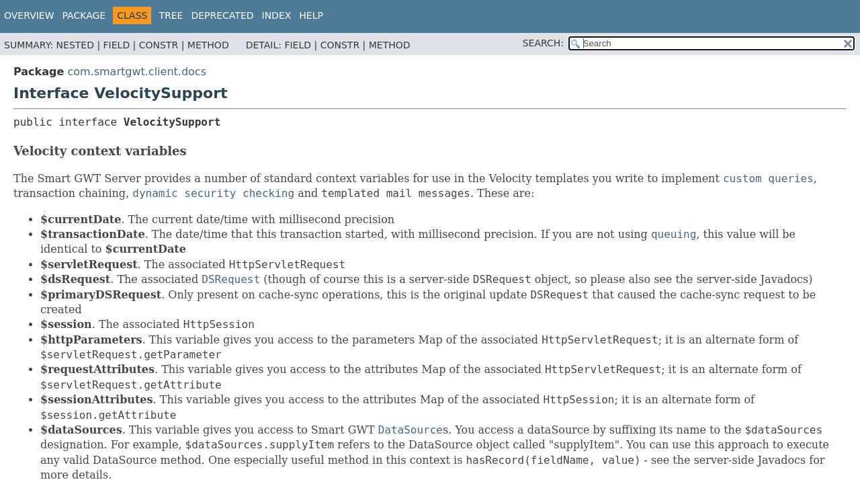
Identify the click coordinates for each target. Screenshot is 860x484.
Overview (29, 15)
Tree (171, 15)
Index (277, 15)
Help (311, 15)
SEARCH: (543, 43)
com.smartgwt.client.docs (136, 71)
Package (84, 15)
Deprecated (222, 15)
